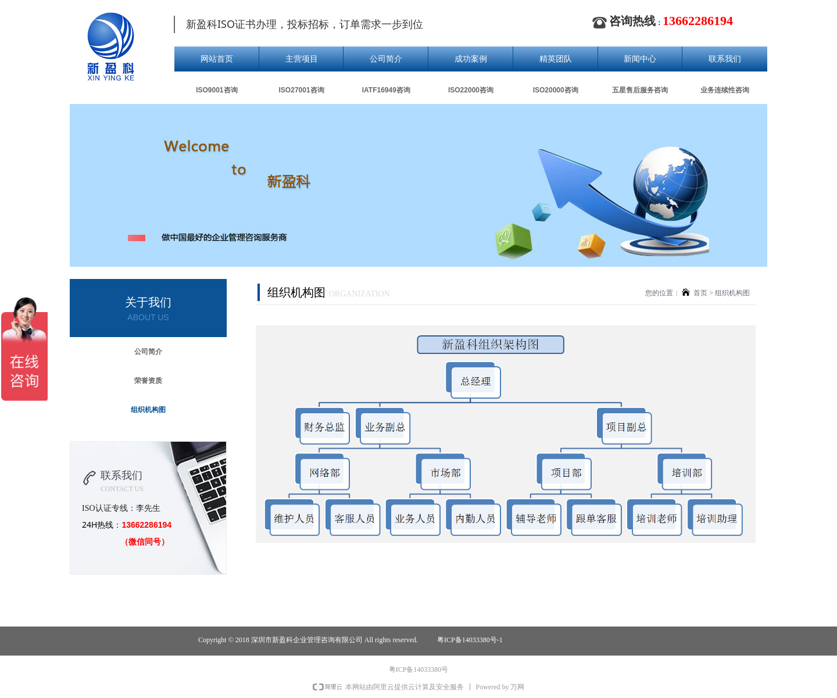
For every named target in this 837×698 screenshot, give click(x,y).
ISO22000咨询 (470, 90)
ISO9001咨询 (216, 90)
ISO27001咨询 (301, 90)
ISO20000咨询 (555, 90)
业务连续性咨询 (724, 90)
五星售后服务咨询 (640, 90)
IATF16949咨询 (386, 90)
